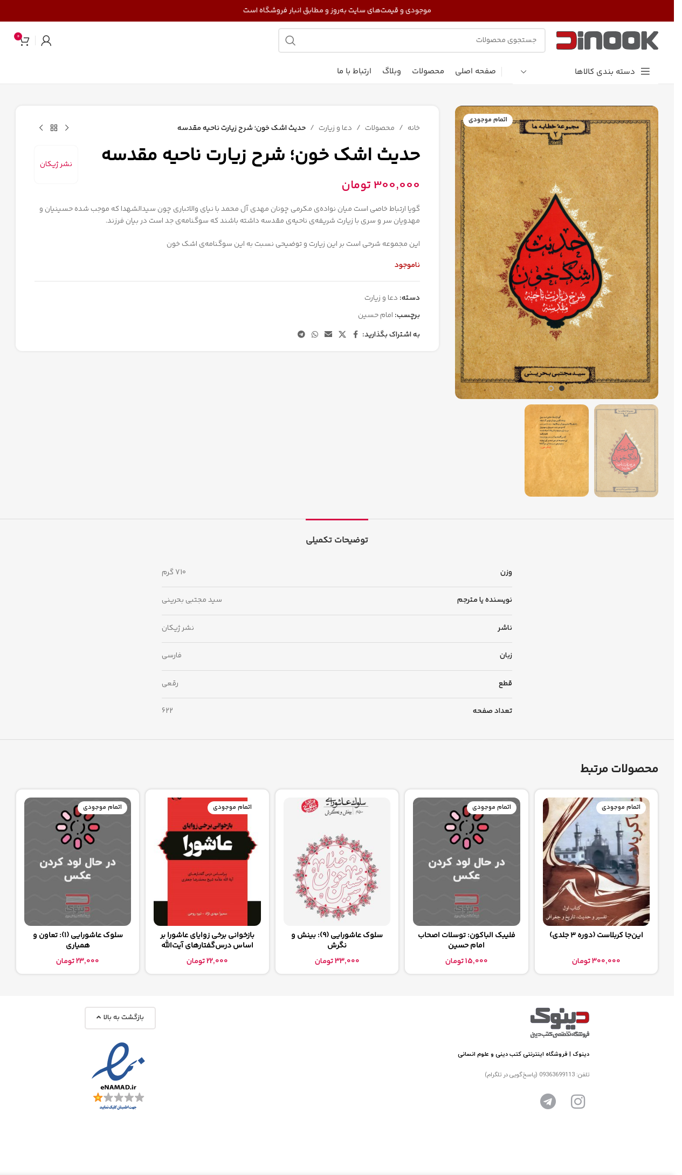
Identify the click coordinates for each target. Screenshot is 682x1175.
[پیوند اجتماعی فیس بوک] (355, 335)
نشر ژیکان (56, 164)
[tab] (337, 535)
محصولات (380, 128)
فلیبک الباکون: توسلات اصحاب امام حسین (466, 941)
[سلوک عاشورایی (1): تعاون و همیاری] (77, 862)
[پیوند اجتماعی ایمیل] (328, 335)
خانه (414, 128)
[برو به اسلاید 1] (561, 388)
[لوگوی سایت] (607, 40)
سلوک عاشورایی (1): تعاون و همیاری (78, 941)
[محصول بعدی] (41, 128)
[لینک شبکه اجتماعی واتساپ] (314, 335)
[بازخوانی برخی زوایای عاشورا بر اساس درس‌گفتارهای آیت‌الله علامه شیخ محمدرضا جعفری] (207, 862)
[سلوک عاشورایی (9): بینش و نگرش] (337, 862)
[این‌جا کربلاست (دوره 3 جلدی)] (596, 862)
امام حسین (375, 315)
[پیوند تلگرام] (301, 335)
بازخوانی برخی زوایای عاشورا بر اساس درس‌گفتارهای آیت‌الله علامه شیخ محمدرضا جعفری (207, 946)
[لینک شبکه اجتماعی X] (342, 335)
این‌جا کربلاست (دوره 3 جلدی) (596, 936)
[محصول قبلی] (66, 128)
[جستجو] (412, 40)
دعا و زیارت (335, 128)
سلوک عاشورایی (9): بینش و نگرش (337, 941)
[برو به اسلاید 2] (551, 388)
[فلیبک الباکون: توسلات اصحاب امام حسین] (466, 862)
